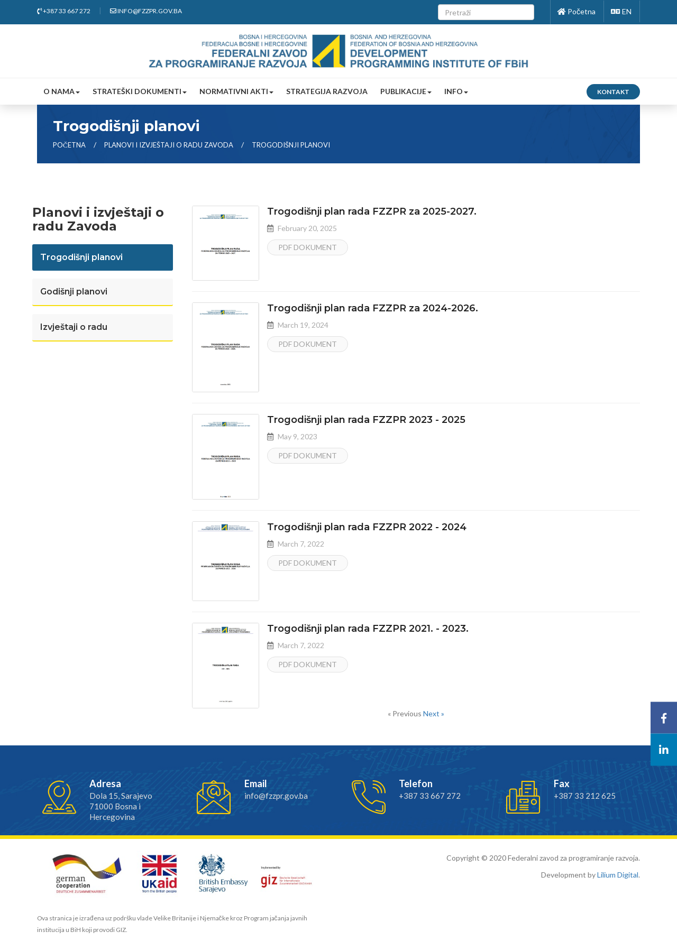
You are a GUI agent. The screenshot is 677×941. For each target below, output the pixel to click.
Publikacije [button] (406, 91)
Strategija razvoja (327, 91)
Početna (576, 11)
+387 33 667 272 (63, 11)
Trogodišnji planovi (291, 145)
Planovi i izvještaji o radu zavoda (169, 145)
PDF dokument (307, 247)
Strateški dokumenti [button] (140, 91)
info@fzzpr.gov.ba (146, 11)
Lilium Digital (617, 874)
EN (621, 11)
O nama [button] (61, 91)
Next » (433, 713)
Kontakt (613, 92)
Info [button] (456, 91)
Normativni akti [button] (236, 91)
